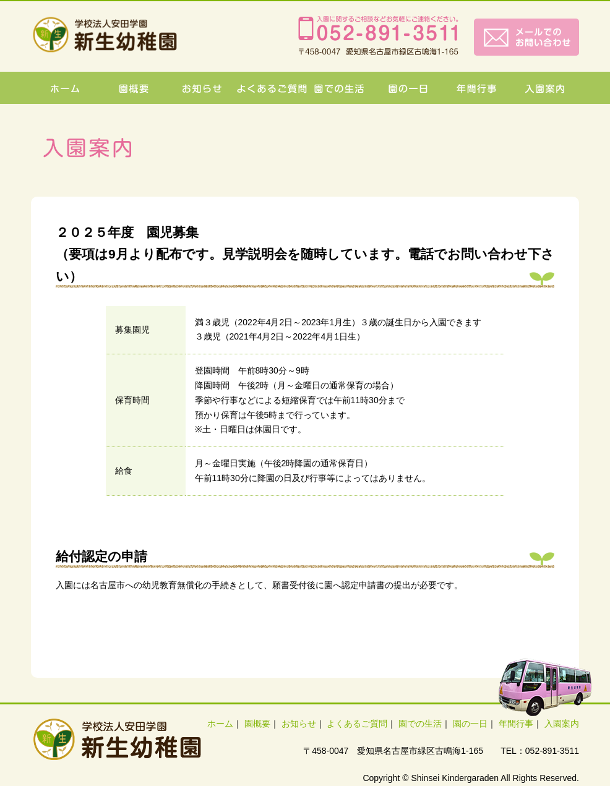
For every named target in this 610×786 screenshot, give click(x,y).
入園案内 (561, 723)
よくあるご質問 (357, 723)
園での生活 (420, 723)
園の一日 (470, 723)
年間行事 (516, 723)
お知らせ (298, 723)
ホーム (220, 723)
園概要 (257, 723)
